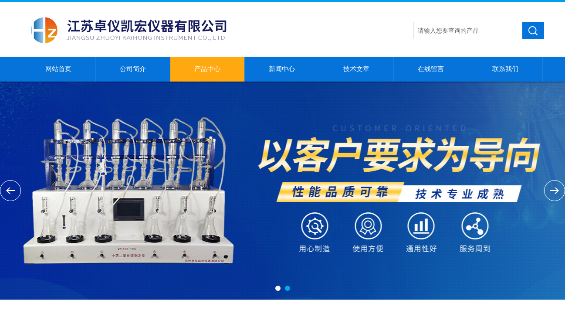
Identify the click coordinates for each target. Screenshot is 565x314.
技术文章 (356, 68)
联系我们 (505, 68)
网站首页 (58, 68)
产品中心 (207, 68)
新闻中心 (282, 68)
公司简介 (133, 68)
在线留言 (431, 68)
